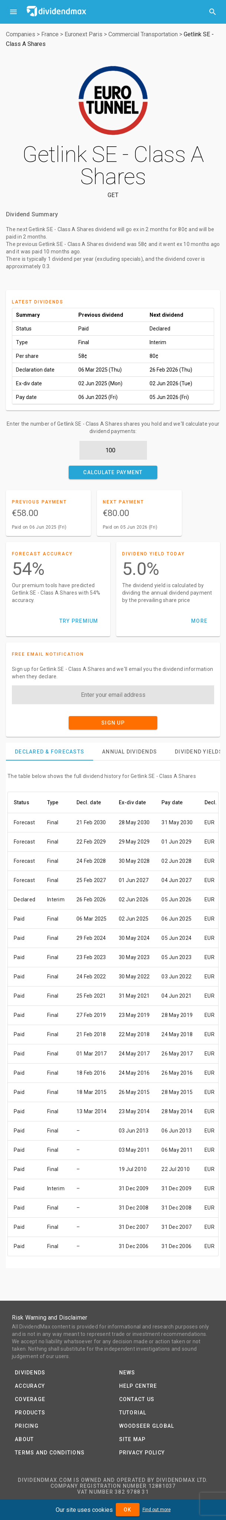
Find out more (157, 1509)
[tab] (49, 752)
